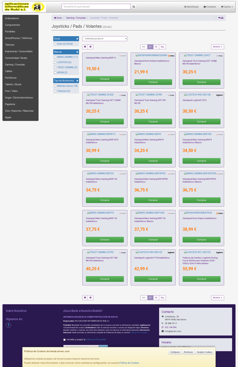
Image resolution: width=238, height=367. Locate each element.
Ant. (144, 47)
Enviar (103, 328)
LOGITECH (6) (62, 62)
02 (156, 47)
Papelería (10, 104)
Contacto (210, 6)
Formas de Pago (119, 344)
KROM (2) (60, 72)
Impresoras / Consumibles (19, 51)
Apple (8, 117)
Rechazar (188, 352)
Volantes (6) (62, 91)
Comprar (104, 79)
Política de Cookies (129, 363)
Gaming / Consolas (15, 64)
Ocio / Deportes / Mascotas (19, 111)
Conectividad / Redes (16, 58)
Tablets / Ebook (13, 84)
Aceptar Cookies (204, 352)
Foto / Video (11, 91)
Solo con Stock (63, 43)
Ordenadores (12, 18)
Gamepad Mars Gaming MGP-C (101, 57)
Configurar (175, 352)
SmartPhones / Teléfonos (18, 38)
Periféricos (11, 77)
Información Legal (120, 337)
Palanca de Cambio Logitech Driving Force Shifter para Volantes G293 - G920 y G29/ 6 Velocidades (200, 242)
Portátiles (10, 31)
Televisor (10, 44)
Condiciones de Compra (75, 344)
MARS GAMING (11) (66, 57)
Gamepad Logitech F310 (194, 94)
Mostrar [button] (217, 47)
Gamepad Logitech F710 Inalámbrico (152, 239)
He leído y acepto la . (86, 320)
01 (150, 47)
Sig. (162, 47)
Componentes (12, 25)
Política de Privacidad (138, 314)
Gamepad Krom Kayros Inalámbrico (200, 202)
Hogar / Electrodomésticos (19, 97)
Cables (8, 71)
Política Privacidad (72, 341)
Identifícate (191, 6)
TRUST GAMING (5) (65, 67)
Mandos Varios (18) (66, 86)
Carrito (227, 6)
